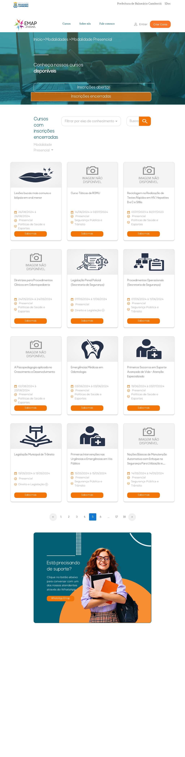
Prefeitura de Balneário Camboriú (139, 3)
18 (124, 516)
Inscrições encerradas (91, 97)
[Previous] (53, 517)
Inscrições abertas (93, 87)
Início (38, 40)
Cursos (66, 23)
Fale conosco (107, 23)
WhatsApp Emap (60, 598)
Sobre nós (85, 23)
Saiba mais (30, 233)
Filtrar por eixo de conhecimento (89, 121)
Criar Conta (160, 24)
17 (116, 516)
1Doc (168, 3)
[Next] (132, 517)
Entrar (143, 24)
